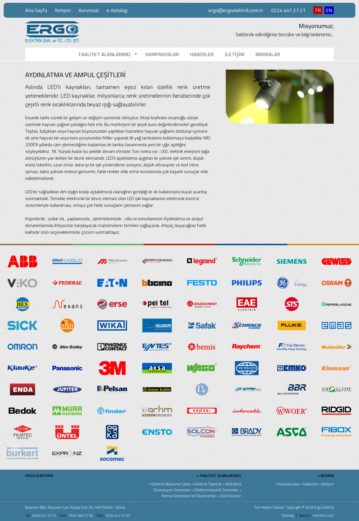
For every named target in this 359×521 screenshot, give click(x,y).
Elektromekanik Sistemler (216, 490)
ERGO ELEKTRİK (39, 475)
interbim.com (323, 515)
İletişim (63, 10)
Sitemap (287, 515)
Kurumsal (89, 10)
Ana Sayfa (36, 10)
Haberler (310, 484)
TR (318, 10)
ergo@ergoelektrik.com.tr (235, 10)
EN (329, 10)
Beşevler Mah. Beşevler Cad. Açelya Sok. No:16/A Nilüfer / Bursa (75, 507)
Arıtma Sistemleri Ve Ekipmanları (189, 496)
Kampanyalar (289, 484)
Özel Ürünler (230, 496)
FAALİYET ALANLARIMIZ (220, 475)
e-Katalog (117, 10)
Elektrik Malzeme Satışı (171, 484)
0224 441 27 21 (288, 10)
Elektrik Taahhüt (208, 484)
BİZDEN (327, 475)
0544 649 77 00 (81, 515)
